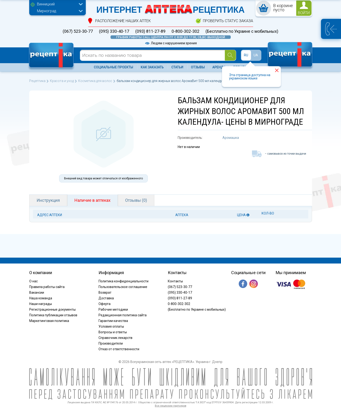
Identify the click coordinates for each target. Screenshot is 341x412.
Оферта (105, 304)
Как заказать (152, 67)
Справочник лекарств (115, 338)
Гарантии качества (113, 321)
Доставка (106, 298)
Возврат (105, 292)
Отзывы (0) (136, 200)
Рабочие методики (113, 309)
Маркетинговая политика (49, 321)
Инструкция (48, 200)
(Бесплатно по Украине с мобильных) (241, 31)
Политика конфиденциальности (123, 281)
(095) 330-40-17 (114, 31)
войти (304, 13)
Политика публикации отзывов (53, 315)
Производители (111, 343)
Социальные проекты (113, 67)
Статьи (177, 67)
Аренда (219, 67)
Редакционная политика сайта (123, 315)
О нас (33, 281)
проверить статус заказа (228, 21)
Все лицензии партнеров (170, 405)
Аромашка (230, 138)
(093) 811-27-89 (150, 31)
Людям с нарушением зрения (170, 43)
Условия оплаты (111, 326)
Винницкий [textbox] (46, 4)
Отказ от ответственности (119, 349)
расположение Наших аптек (123, 21)
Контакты (175, 281)
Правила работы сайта (47, 287)
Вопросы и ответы (113, 332)
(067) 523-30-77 (78, 31)
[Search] (230, 55)
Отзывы (198, 67)
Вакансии (36, 292)
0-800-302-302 (185, 31)
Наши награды (40, 304)
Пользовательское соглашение (123, 287)
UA (256, 55)
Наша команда (40, 298)
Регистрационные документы (52, 309)
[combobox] (58, 4)
